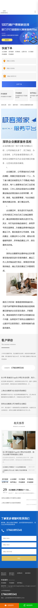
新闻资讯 (3, 575)
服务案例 (27, 573)
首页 (9, 105)
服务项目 (15, 105)
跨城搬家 (3, 583)
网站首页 (3, 573)
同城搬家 (11, 583)
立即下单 (19, 84)
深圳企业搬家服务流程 (26, 105)
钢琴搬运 (19, 583)
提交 (19, 558)
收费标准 (19, 573)
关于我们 (11, 575)
